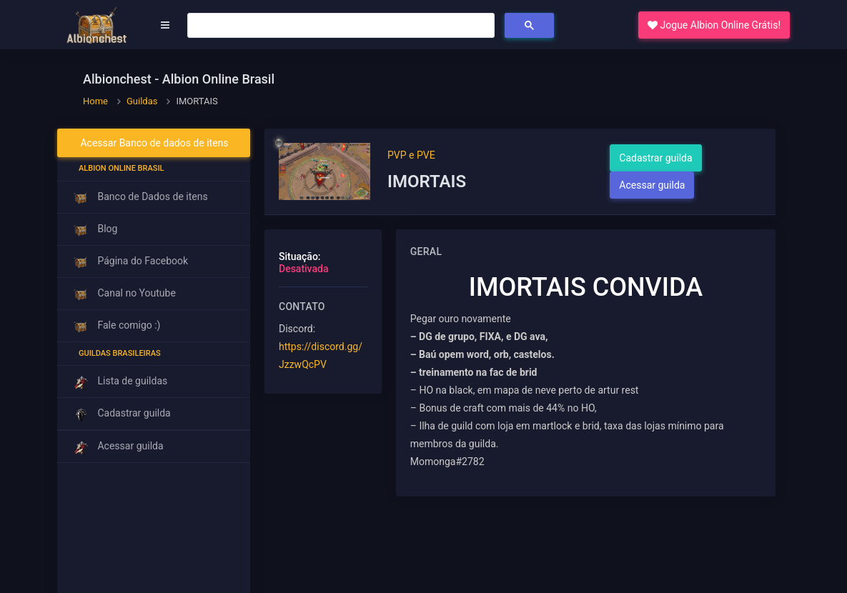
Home (95, 101)
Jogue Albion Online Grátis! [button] (714, 25)
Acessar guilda (652, 185)
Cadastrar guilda (655, 158)
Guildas (142, 101)
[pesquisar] (339, 25)
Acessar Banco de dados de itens (154, 143)
